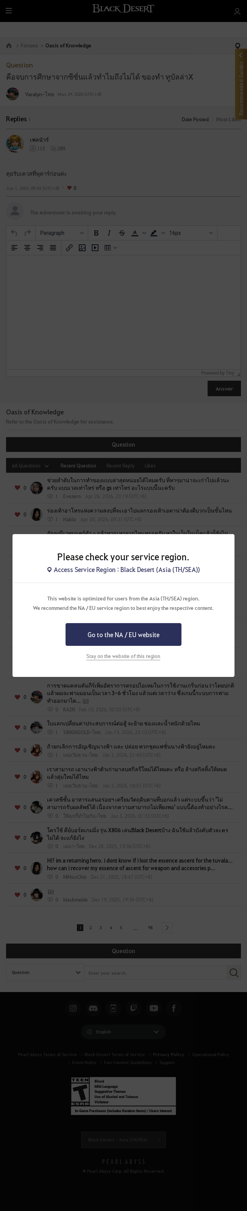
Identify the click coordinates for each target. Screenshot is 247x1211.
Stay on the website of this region (123, 656)
